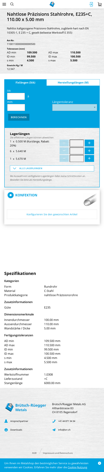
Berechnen (19, 117)
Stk (16, 94)
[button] (52, 168)
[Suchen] (12, 4)
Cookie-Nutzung (77, 467)
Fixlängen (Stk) (25, 82)
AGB (34, 452)
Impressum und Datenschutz (58, 452)
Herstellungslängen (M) (73, 82)
